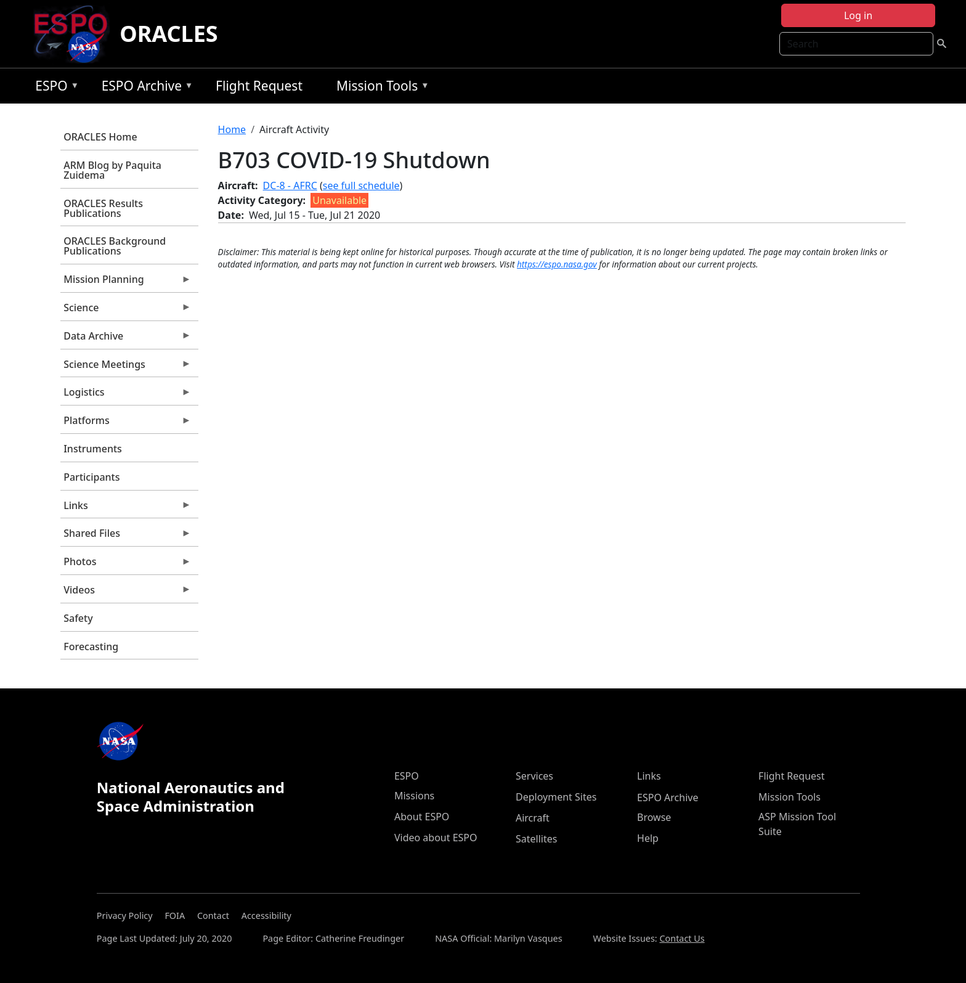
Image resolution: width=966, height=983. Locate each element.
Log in (858, 15)
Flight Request (259, 85)
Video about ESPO (435, 837)
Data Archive (125, 339)
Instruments (92, 448)
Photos (125, 564)
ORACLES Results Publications (103, 208)
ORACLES (169, 33)
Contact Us (681, 938)
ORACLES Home (100, 137)
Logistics (125, 395)
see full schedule (361, 185)
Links (125, 508)
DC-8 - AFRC (290, 185)
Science (125, 310)
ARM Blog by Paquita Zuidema (112, 170)
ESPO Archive (144, 88)
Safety (77, 618)
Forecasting (90, 646)
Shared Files (125, 536)
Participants (91, 477)
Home (232, 129)
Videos (125, 593)
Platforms (125, 423)
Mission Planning (125, 282)
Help (648, 838)
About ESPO (421, 816)
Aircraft (533, 818)
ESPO (54, 88)
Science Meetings (125, 367)
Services (534, 776)
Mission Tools (379, 88)
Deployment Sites (556, 797)
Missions (414, 795)
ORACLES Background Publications (114, 246)
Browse (654, 817)
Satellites (536, 839)
